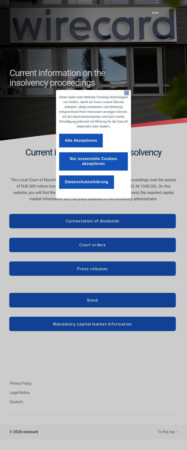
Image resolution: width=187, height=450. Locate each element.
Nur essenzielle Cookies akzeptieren (93, 161)
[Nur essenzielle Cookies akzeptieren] (126, 92)
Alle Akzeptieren (81, 140)
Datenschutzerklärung (86, 182)
